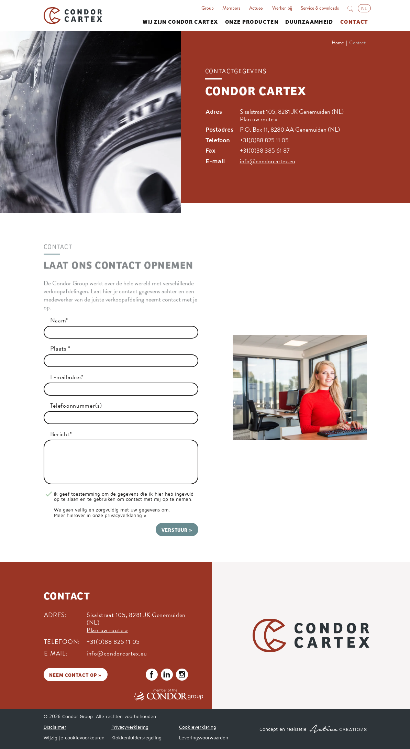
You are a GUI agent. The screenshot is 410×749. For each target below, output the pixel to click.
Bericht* (61, 434)
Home (338, 42)
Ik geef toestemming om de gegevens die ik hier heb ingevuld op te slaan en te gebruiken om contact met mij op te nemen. (123, 496)
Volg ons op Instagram (181, 674)
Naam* (59, 320)
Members (231, 8)
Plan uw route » (258, 119)
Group (207, 8)
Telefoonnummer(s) (76, 406)
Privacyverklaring (129, 727)
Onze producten (251, 21)
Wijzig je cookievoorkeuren (74, 737)
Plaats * (60, 348)
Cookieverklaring (197, 727)
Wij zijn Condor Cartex (180, 21)
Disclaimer (55, 727)
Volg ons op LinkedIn (166, 674)
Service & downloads (320, 8)
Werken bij (282, 8)
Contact (354, 21)
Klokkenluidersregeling (136, 737)
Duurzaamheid (309, 21)
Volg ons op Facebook (151, 674)
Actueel (256, 8)
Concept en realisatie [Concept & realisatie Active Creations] (313, 729)
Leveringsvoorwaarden (203, 737)
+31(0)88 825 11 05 (264, 140)
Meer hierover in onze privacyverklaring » (100, 515)
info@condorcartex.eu (267, 161)
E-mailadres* (67, 377)
